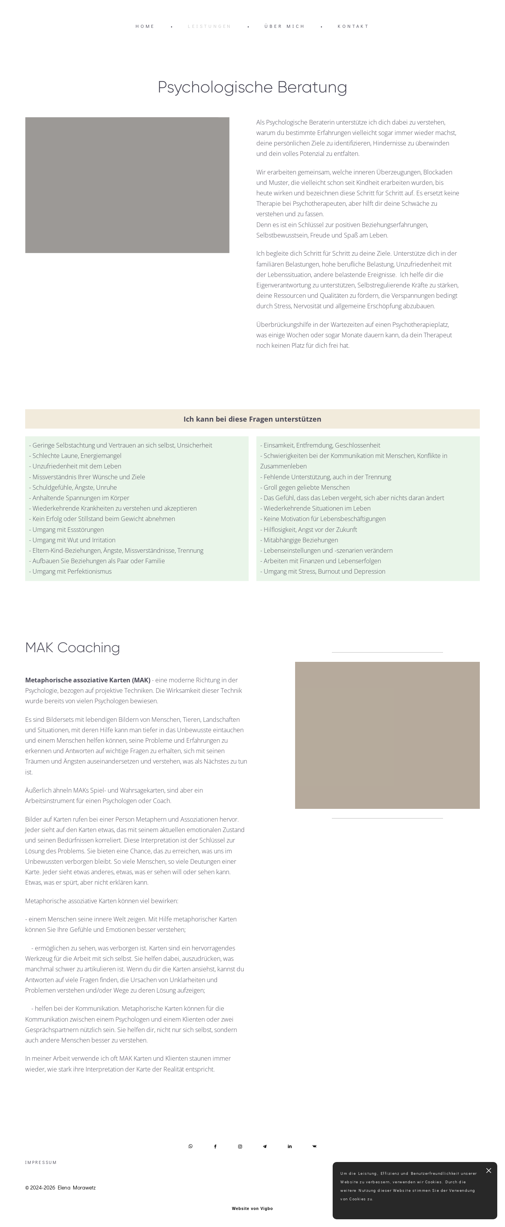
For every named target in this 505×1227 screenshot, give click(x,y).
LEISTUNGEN (210, 26)
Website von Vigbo (252, 1209)
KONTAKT (353, 26)
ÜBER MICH (285, 26)
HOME (145, 26)
